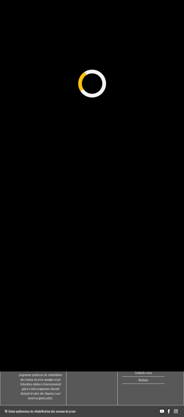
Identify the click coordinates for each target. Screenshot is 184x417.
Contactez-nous (143, 373)
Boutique (143, 380)
